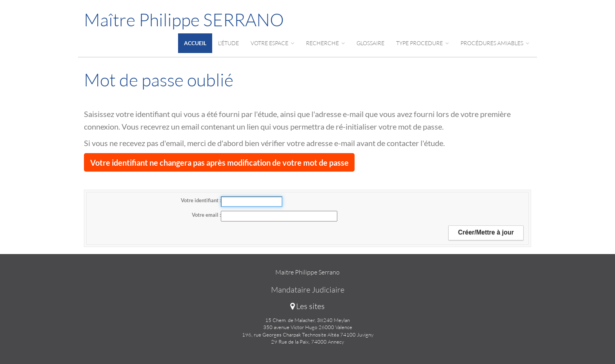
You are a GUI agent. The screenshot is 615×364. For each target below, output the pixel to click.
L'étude (228, 43)
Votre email (206, 215)
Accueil (195, 43)
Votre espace (272, 43)
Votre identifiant (200, 200)
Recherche (325, 43)
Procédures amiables (494, 43)
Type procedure (422, 43)
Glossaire (370, 43)
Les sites (307, 306)
